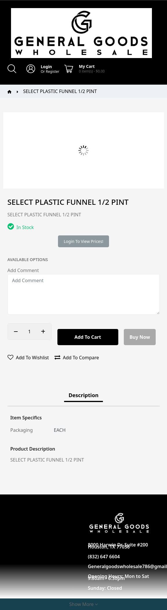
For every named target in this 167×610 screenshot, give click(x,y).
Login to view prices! (83, 241)
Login (46, 66)
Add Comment (23, 270)
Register (52, 71)
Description (83, 395)
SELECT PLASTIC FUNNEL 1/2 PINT (60, 91)
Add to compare (77, 357)
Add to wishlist (28, 357)
